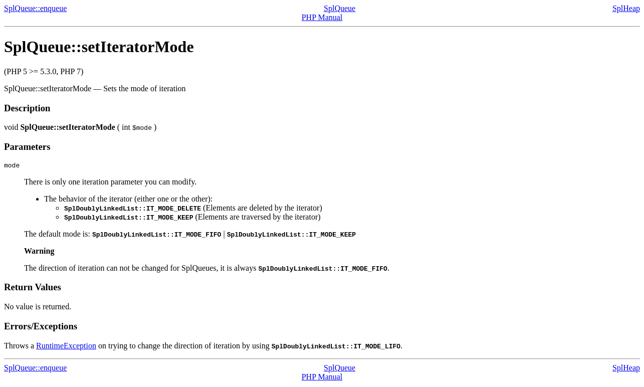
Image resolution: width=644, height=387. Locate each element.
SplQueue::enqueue (35, 8)
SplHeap (626, 8)
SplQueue (339, 8)
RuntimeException (66, 347)
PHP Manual (322, 17)
